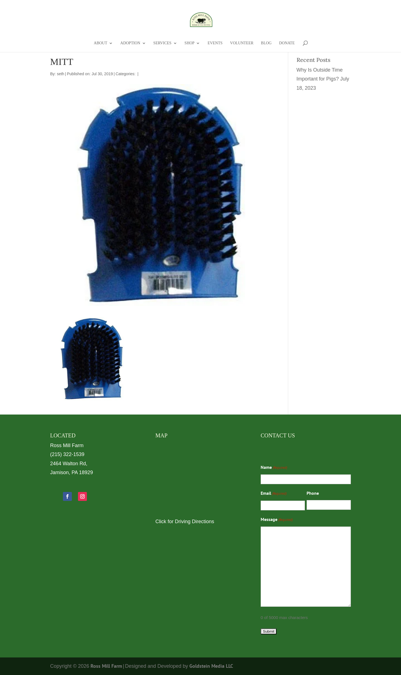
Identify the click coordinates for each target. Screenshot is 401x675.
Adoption (130, 43)
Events (214, 43)
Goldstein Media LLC (211, 666)
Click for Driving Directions (184, 521)
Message (277, 519)
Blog (266, 43)
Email (274, 493)
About (100, 43)
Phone (313, 493)
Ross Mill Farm (106, 666)
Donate (287, 43)
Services (162, 43)
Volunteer (241, 43)
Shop (190, 43)
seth (60, 74)
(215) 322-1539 (67, 454)
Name (274, 467)
